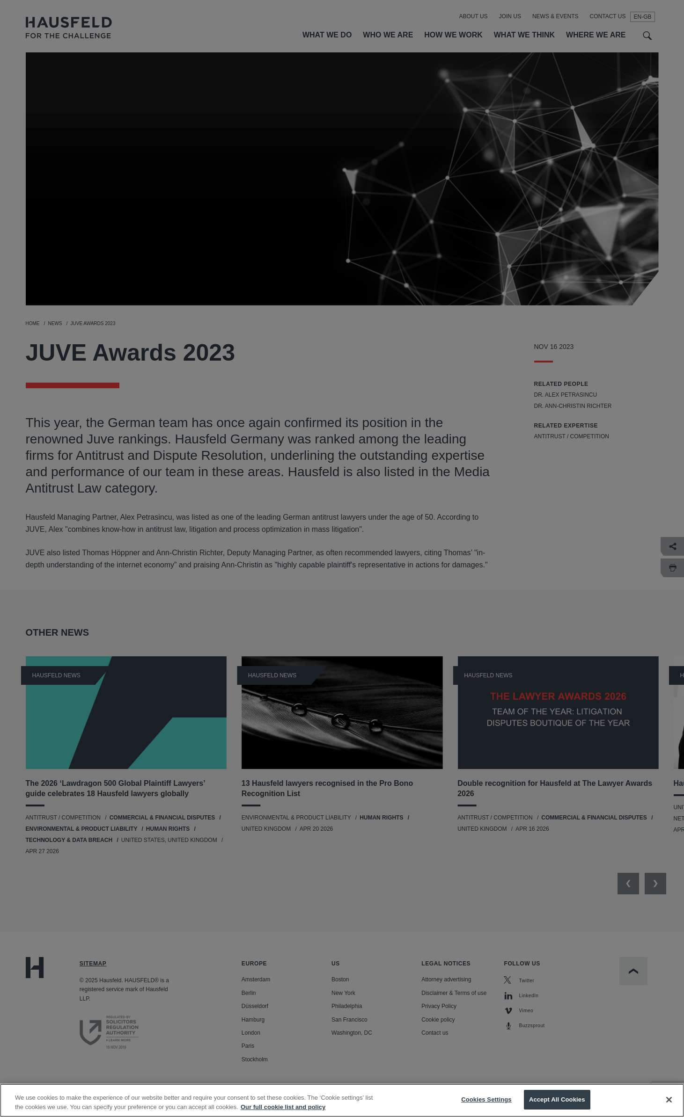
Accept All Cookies (557, 1105)
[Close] (669, 1105)
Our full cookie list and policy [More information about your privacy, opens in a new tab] (283, 1112)
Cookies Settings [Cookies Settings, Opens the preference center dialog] (486, 1105)
